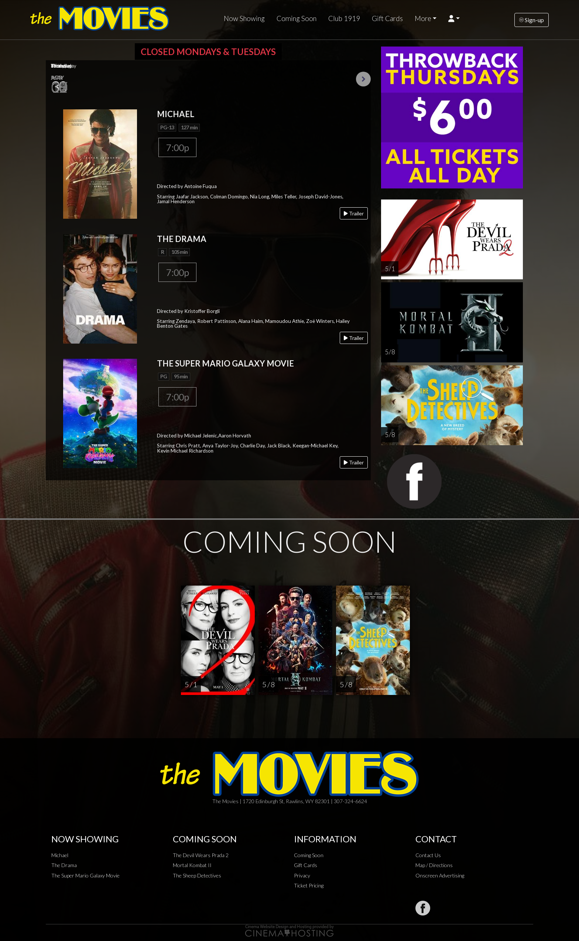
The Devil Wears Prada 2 (201, 855)
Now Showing (244, 18)
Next (363, 79)
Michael (59, 855)
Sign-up (531, 19)
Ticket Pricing (308, 885)
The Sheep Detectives (197, 875)
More (423, 18)
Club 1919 (344, 18)
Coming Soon (296, 18)
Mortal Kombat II (192, 865)
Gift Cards (387, 18)
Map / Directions (434, 865)
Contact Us (428, 855)
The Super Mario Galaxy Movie (85, 875)
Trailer (354, 213)
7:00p (177, 147)
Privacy (302, 875)
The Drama (64, 865)
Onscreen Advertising (439, 875)
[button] (454, 18)
